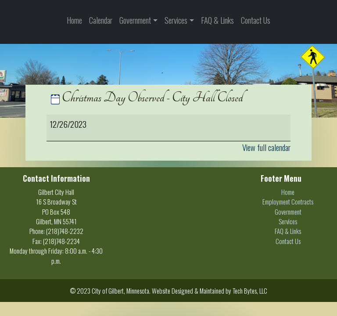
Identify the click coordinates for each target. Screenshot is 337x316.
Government (135, 20)
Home (74, 20)
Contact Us (255, 20)
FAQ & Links (217, 20)
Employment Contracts (287, 201)
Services (176, 20)
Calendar (100, 20)
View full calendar (266, 147)
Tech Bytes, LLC (250, 290)
